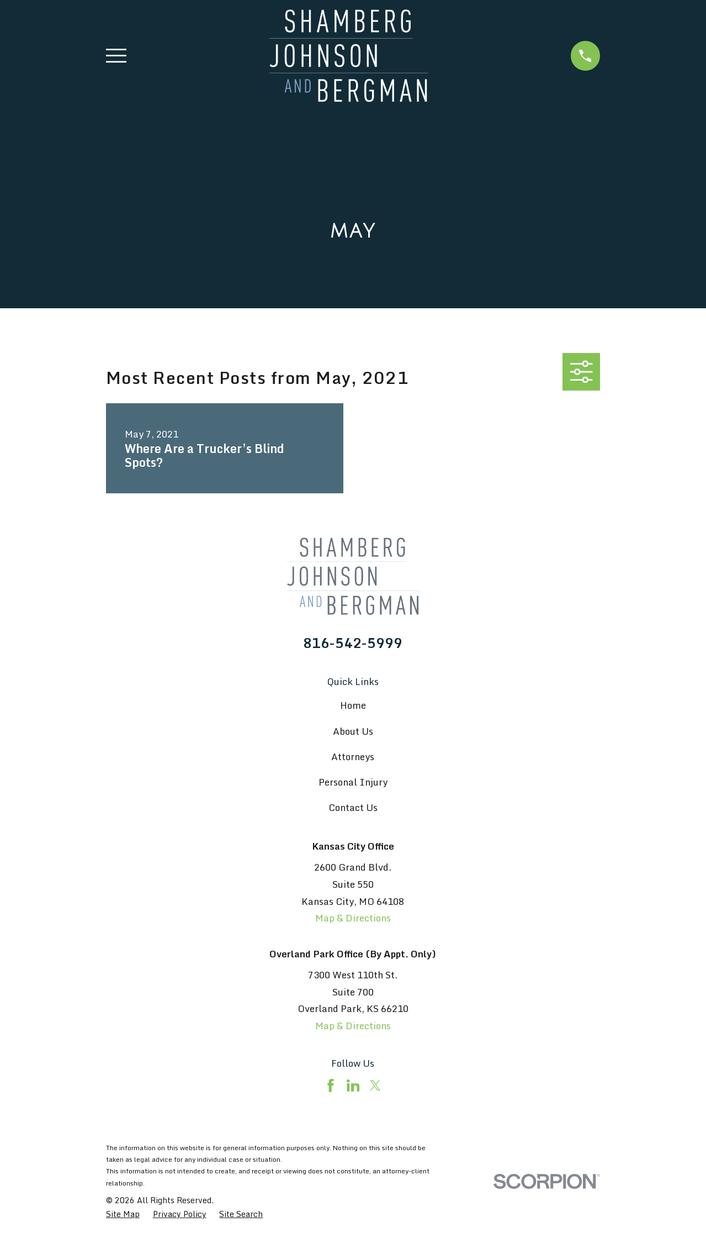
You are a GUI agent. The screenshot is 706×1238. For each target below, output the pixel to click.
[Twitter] (375, 1085)
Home (353, 705)
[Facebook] (330, 1085)
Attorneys (352, 756)
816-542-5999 (352, 643)
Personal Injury (353, 782)
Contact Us (353, 807)
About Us (353, 731)
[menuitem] (123, 1214)
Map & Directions (353, 917)
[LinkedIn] (353, 1085)
